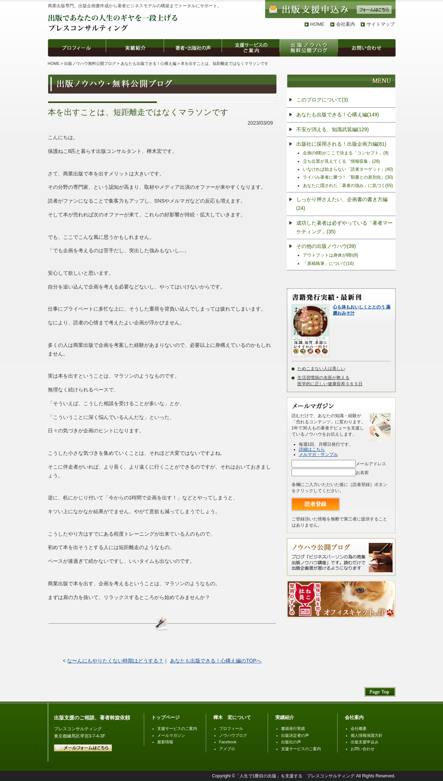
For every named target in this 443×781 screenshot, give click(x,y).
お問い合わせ (363, 749)
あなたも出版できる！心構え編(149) (337, 114)
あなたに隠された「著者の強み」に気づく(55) (348, 185)
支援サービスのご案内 (177, 728)
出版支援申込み (365, 742)
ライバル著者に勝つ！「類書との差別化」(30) (348, 177)
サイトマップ (381, 24)
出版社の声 (291, 742)
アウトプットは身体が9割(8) (330, 255)
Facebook (228, 742)
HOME (317, 24)
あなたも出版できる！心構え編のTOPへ (216, 661)
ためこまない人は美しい (321, 368)
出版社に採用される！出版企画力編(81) (341, 144)
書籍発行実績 (293, 728)
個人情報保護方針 (367, 735)
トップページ (165, 717)
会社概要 (359, 728)
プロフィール (231, 728)
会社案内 (345, 24)
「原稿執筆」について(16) (328, 263)
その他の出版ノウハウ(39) (326, 246)
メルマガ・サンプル (318, 454)
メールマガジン (171, 735)
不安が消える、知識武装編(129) (332, 129)
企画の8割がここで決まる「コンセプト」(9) (346, 152)
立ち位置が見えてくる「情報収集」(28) (341, 161)
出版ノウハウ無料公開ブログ (90, 63)
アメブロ (227, 749)
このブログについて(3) (322, 100)
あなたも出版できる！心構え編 (148, 63)
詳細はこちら (312, 449)
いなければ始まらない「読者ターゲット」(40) (348, 169)
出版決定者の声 (295, 735)
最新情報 (165, 742)
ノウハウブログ (233, 735)
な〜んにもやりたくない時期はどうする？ (115, 661)
